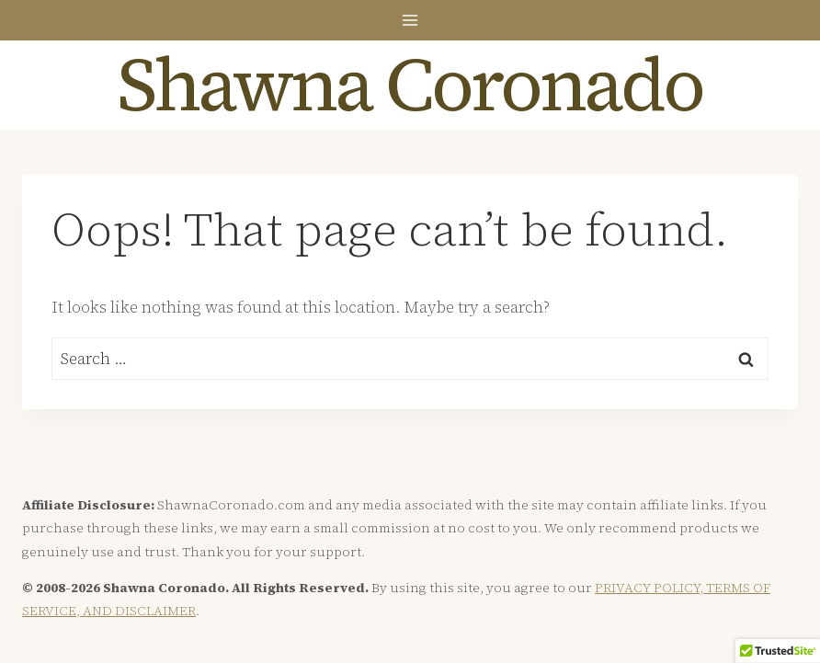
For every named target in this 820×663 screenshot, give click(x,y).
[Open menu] (410, 20)
